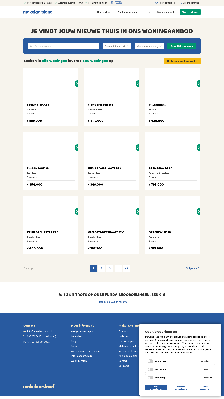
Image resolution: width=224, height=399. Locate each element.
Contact (123, 360)
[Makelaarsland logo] (38, 12)
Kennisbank (77, 336)
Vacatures (124, 365)
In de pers (124, 336)
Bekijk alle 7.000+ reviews (112, 301)
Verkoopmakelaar (128, 351)
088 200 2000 (34, 336)
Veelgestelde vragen (82, 331)
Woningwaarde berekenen (85, 351)
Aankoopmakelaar (128, 12)
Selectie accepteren (181, 387)
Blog (73, 341)
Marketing (156, 377)
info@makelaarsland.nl (39, 331)
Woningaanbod (165, 12)
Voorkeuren (157, 361)
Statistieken (157, 369)
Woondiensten (79, 360)
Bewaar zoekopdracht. (183, 61)
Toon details (206, 361)
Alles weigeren (205, 387)
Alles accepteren (156, 387)
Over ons (147, 12)
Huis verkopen (105, 12)
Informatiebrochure (81, 355)
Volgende (193, 268)
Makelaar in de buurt (130, 346)
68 (126, 268)
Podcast (75, 346)
